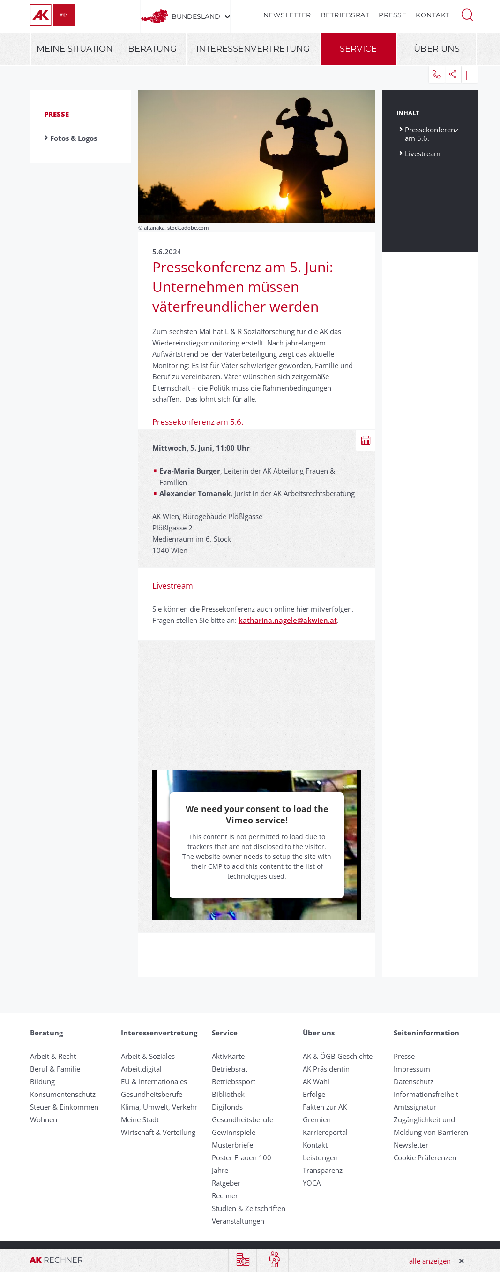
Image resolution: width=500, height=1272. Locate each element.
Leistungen (320, 1157)
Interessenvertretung (253, 49)
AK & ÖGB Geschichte (338, 1056)
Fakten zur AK (325, 1106)
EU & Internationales (154, 1081)
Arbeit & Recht (53, 1056)
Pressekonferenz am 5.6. (431, 133)
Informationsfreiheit (426, 1094)
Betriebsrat (345, 15)
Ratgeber (226, 1183)
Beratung (152, 49)
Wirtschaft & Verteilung (158, 1132)
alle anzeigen (430, 1260)
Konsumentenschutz (63, 1094)
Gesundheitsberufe (151, 1094)
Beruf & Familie (55, 1068)
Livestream (422, 153)
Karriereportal (325, 1132)
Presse (392, 15)
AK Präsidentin (326, 1068)
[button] (467, 14)
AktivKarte (228, 1056)
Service (358, 49)
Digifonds (227, 1106)
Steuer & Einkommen (64, 1106)
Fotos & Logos (73, 138)
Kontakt (432, 15)
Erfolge (314, 1094)
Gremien (317, 1119)
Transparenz (323, 1170)
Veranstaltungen (238, 1221)
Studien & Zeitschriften (248, 1208)
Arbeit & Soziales (148, 1056)
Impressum (412, 1068)
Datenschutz (413, 1081)
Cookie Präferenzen (425, 1157)
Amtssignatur (415, 1106)
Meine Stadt (140, 1119)
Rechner (225, 1195)
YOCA (312, 1183)
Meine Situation (75, 49)
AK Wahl (316, 1081)
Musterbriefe (232, 1144)
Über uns (437, 49)
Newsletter (287, 15)
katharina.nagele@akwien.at (288, 620)
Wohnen (43, 1119)
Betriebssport (233, 1081)
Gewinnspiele (233, 1132)
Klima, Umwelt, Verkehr (159, 1106)
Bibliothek (228, 1094)
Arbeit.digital (141, 1068)
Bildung (42, 1081)
